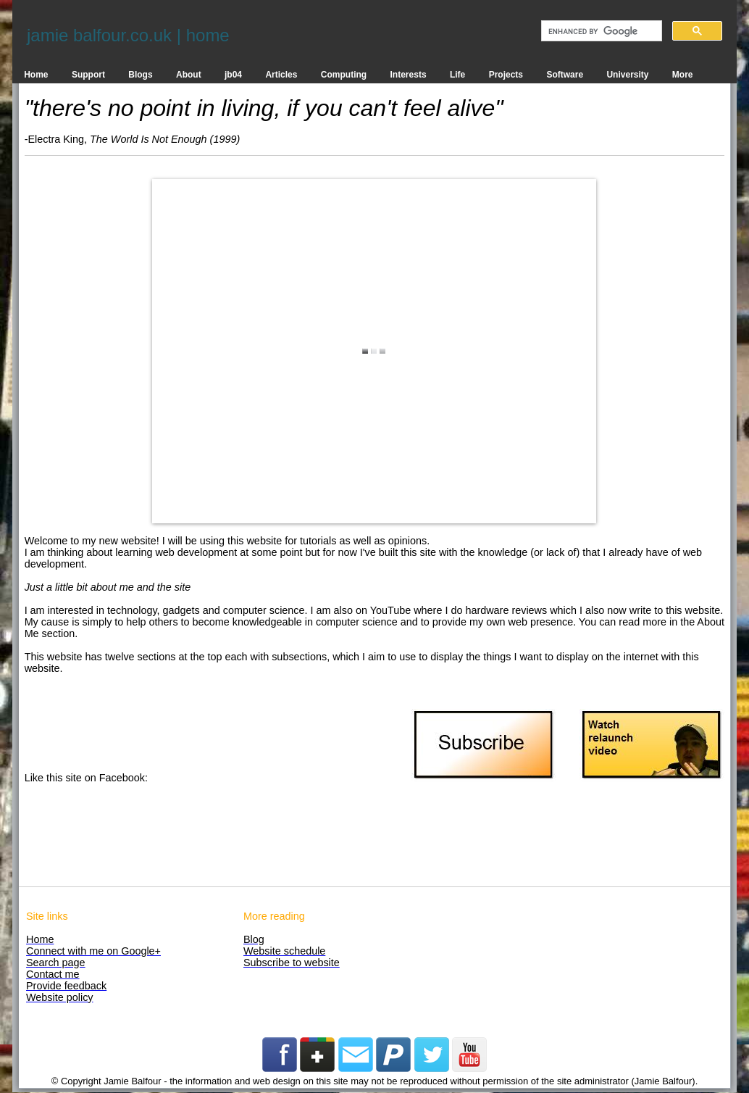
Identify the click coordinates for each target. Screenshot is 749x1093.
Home (36, 75)
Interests (408, 75)
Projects (506, 75)
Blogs (140, 75)
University (627, 75)
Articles (281, 75)
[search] (600, 31)
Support (88, 75)
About (188, 75)
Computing (344, 75)
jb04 (233, 75)
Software (564, 75)
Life (457, 75)
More (682, 75)
